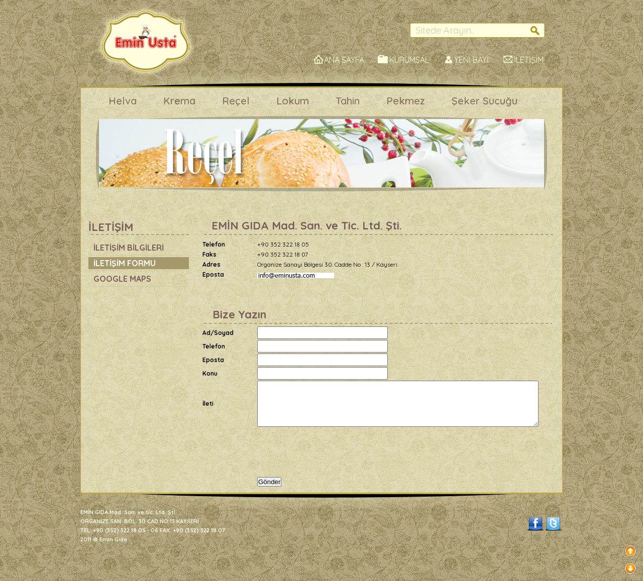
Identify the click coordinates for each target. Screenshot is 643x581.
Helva (123, 100)
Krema (179, 100)
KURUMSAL (409, 60)
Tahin (348, 100)
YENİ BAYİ (471, 60)
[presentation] (333, 456)
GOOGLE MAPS (122, 279)
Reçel (236, 100)
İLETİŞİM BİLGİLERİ (128, 248)
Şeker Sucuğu (484, 100)
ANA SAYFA (344, 60)
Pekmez (405, 100)
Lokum (292, 100)
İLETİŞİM (529, 60)
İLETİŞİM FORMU (124, 263)
